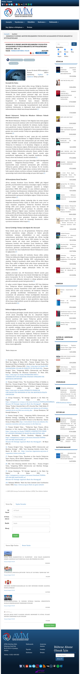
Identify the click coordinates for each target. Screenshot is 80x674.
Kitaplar (59, 62)
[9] (34, 281)
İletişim (29, 27)
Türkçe (4, 2)
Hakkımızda (54, 22)
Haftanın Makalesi (63, 447)
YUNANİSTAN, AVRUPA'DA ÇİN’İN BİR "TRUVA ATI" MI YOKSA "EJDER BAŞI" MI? (26, 572)
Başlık (7, 523)
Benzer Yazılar (26, 545)
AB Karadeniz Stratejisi (29, 60)
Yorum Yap (9, 504)
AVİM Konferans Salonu (63, 403)
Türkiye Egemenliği (13, 63)
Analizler (14, 34)
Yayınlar (28, 649)
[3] (37, 157)
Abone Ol (59, 659)
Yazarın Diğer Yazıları (12, 545)
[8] (16, 270)
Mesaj (7, 528)
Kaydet (16, 536)
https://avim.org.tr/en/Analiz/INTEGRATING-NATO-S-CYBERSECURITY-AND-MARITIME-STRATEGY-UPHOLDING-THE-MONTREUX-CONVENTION (25, 377)
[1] (38, 109)
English (9, 2)
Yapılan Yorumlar (21, 504)
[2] (13, 133)
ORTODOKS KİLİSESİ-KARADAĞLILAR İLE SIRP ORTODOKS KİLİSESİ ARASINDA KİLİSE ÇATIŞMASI (27, 587)
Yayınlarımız (19, 22)
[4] (44, 173)
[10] (18, 303)
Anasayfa (9, 22)
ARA (74, 44)
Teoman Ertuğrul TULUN (20, 51)
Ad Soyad (7, 511)
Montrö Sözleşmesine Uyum (16, 60)
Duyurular (60, 412)
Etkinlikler (31, 22)
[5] (17, 197)
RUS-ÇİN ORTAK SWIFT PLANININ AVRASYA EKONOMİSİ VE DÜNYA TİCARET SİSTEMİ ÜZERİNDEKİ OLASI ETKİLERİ (27, 615)
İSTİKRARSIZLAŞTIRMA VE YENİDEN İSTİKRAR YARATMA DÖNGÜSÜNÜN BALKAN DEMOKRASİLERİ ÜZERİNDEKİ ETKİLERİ (27, 602)
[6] (29, 221)
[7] (16, 252)
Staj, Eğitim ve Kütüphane (15, 27)
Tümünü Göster (49, 625)
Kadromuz (42, 22)
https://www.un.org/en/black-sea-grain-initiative (29, 485)
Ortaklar (42, 649)
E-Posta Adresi (6, 518)
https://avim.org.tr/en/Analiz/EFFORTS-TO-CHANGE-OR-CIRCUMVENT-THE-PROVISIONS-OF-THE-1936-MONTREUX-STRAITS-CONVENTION (26, 392)
